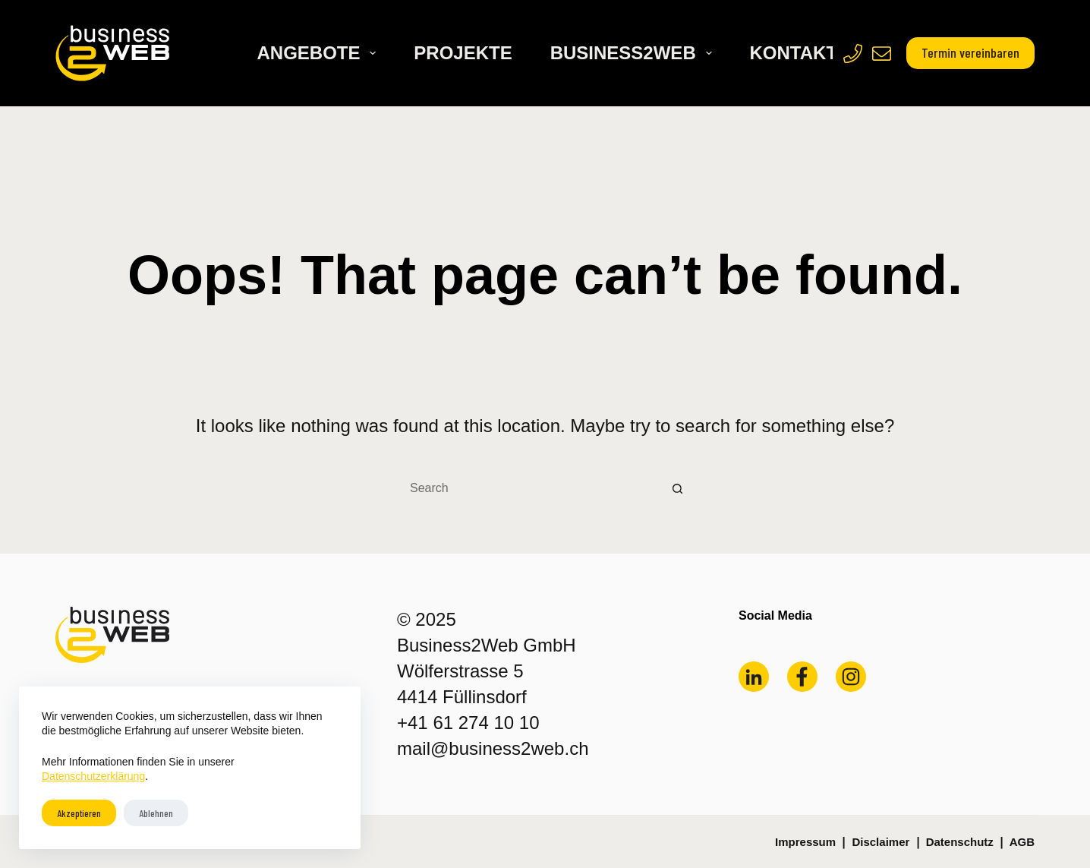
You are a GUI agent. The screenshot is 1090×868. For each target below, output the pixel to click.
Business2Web (634, 53)
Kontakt (794, 53)
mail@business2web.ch (492, 748)
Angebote (319, 53)
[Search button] (678, 488)
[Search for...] (526, 488)
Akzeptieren (79, 813)
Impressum (805, 841)
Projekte (463, 53)
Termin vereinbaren (970, 52)
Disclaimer (880, 841)
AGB (1022, 841)
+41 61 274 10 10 (468, 722)
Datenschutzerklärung (93, 776)
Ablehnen (156, 813)
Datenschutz (960, 841)
